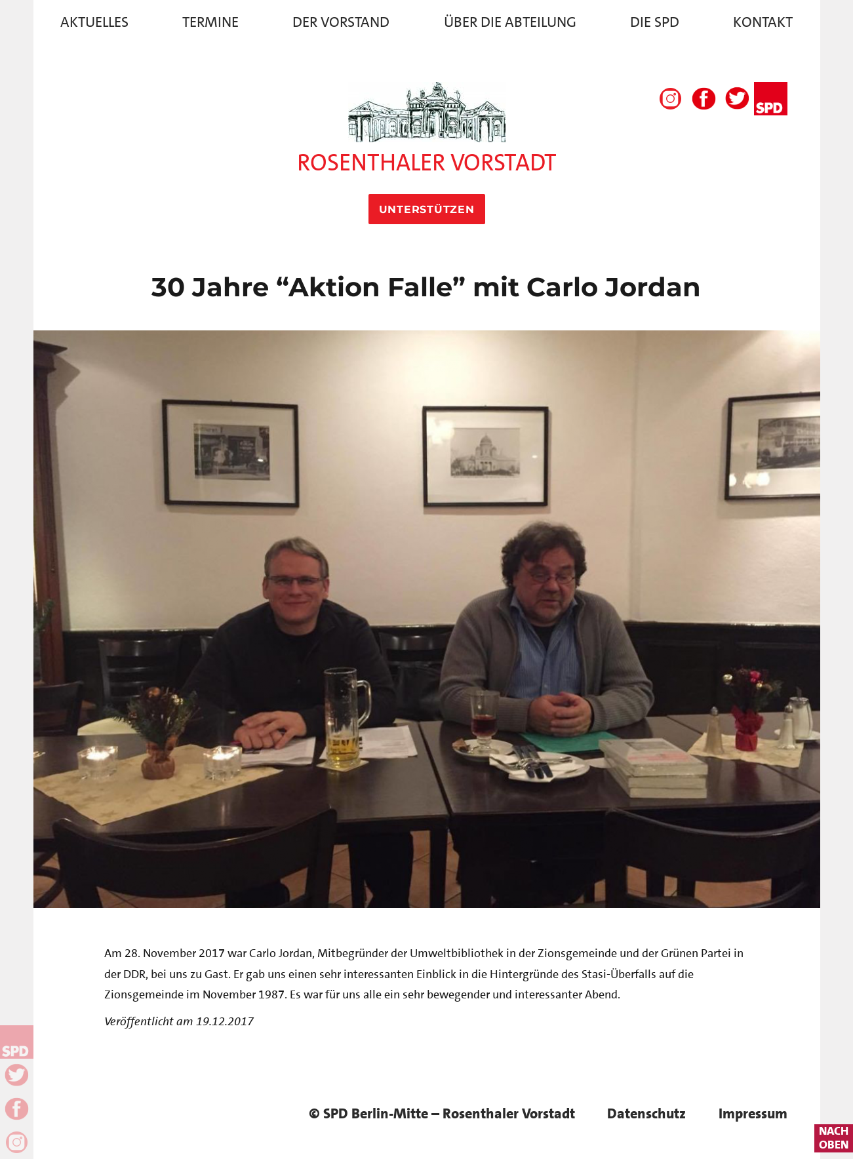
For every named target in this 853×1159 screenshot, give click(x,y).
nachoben (833, 1138)
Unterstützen (427, 209)
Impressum (753, 1113)
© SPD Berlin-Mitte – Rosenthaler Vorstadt (442, 1113)
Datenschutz (646, 1113)
